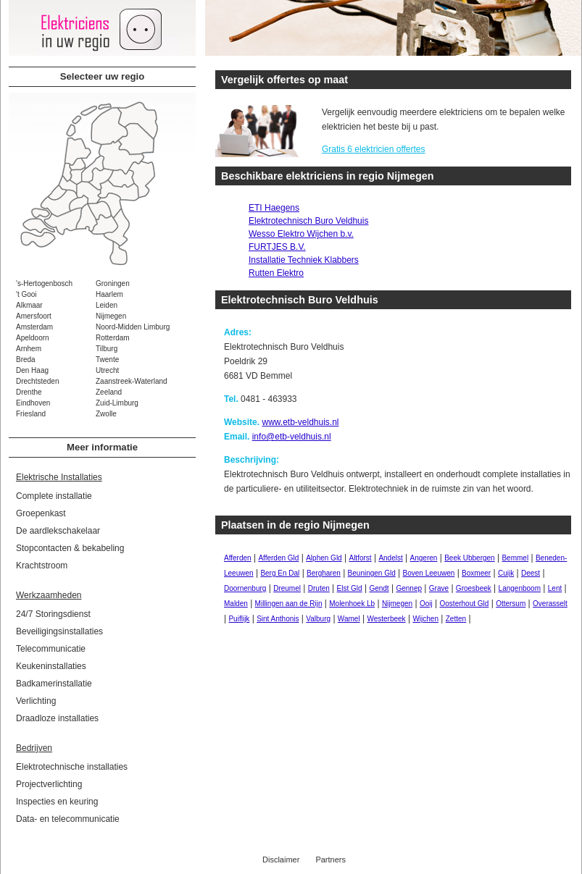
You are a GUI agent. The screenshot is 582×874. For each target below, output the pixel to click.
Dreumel (287, 588)
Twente (107, 360)
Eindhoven (33, 403)
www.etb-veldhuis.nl (300, 422)
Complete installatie (54, 496)
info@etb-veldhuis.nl (291, 437)
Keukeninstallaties (51, 666)
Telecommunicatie (51, 649)
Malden (236, 604)
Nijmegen (111, 316)
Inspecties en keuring (57, 802)
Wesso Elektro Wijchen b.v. (301, 234)
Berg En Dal (279, 573)
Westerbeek (386, 619)
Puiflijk (238, 619)
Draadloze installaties (57, 718)
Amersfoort (33, 316)
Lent (555, 588)
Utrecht (107, 370)
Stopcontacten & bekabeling (70, 548)
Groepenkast (41, 513)
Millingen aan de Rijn (289, 604)
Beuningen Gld (372, 573)
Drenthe (29, 392)
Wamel (349, 619)
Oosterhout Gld (464, 604)
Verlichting (36, 701)
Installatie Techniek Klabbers (304, 260)
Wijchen (425, 619)
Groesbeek (473, 588)
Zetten (456, 619)
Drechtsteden (37, 381)
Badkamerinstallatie (54, 683)
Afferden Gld (278, 558)
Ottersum (510, 604)
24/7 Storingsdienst (53, 614)
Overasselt (550, 604)
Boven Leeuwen (429, 573)
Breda (26, 360)
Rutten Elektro (276, 273)
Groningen (113, 283)
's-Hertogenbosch (44, 283)
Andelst (390, 558)
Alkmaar (29, 305)
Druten (319, 588)
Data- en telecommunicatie (68, 819)
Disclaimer (280, 859)
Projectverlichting (49, 784)
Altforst (360, 558)
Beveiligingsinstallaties (59, 631)
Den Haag (32, 370)
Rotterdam (113, 338)
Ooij (426, 604)
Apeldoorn (32, 338)
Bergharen (324, 573)
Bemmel (515, 558)
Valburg (318, 619)
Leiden (106, 305)
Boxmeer (476, 573)
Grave (439, 588)
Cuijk (506, 573)
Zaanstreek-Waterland (131, 381)
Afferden (237, 558)
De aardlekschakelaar (58, 531)
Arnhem (28, 349)
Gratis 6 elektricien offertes (373, 149)
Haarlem (109, 294)
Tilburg (106, 349)
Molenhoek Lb (352, 604)
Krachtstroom (41, 565)
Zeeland (109, 392)
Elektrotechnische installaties (72, 767)
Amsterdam (34, 327)
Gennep (409, 588)
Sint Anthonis (278, 619)
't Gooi (26, 294)
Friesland (31, 414)
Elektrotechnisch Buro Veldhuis (308, 221)
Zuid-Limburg (117, 403)
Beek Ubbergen (469, 558)
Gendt (378, 588)
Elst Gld (349, 588)
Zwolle (106, 414)
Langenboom (520, 588)
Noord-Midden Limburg (133, 327)
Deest (530, 573)
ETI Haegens (274, 208)
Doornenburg (245, 588)
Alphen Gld (323, 558)
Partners (330, 859)
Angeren (424, 558)
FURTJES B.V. (277, 247)
